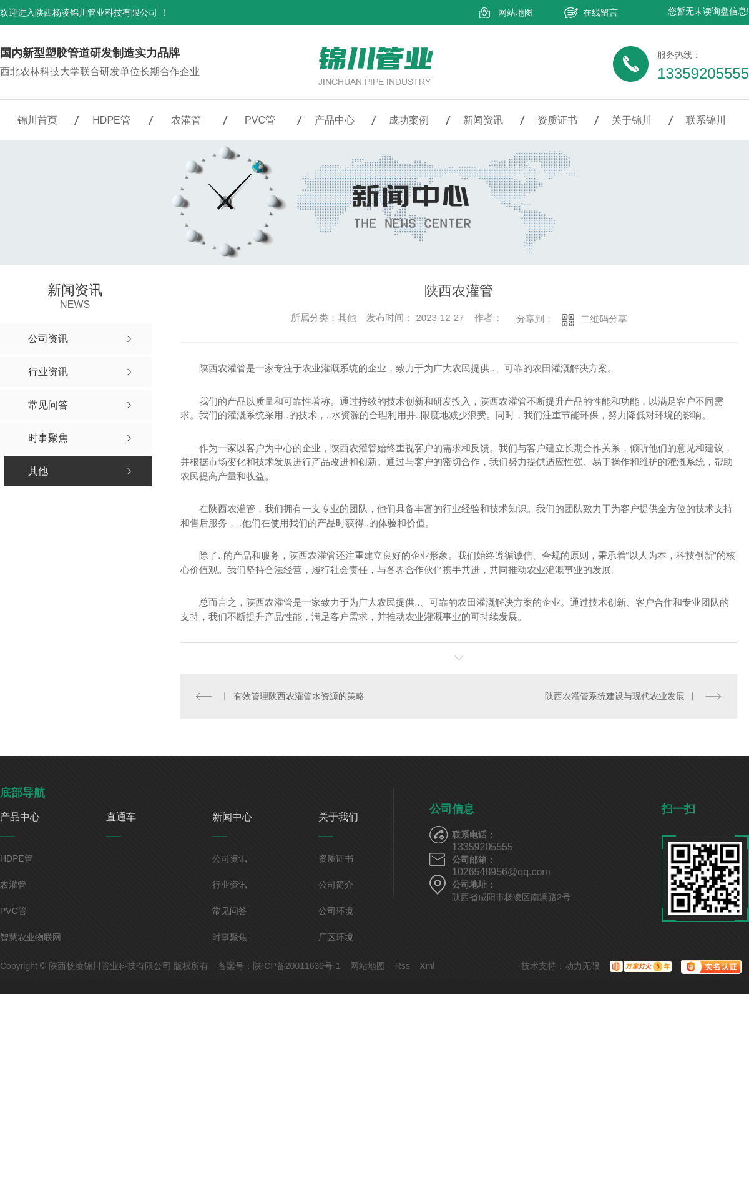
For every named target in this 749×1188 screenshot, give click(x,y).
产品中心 (335, 120)
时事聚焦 (229, 937)
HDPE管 (111, 120)
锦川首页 (37, 120)
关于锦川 (632, 120)
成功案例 (409, 120)
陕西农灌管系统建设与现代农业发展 (615, 696)
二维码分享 (603, 318)
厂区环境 (335, 937)
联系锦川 (706, 120)
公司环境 (335, 911)
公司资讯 (229, 858)
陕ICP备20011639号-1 (296, 966)
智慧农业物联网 (30, 937)
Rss (402, 966)
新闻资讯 (483, 120)
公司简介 (335, 885)
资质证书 (557, 120)
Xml (426, 966)
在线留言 (600, 12)
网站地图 (515, 12)
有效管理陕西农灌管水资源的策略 (299, 696)
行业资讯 (229, 885)
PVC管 (260, 120)
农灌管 (186, 120)
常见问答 (229, 911)
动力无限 (582, 966)
